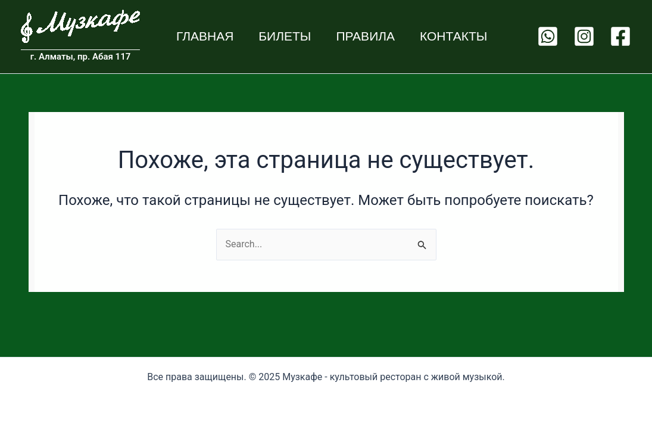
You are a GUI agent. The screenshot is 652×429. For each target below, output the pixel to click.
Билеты (284, 36)
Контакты (453, 36)
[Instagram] (584, 36)
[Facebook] (620, 36)
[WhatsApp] (548, 36)
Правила (365, 36)
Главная (204, 36)
